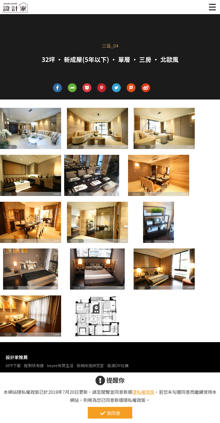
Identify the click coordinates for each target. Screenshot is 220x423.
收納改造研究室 (90, 365)
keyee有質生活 (60, 365)
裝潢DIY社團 (118, 365)
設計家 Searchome (15, 9)
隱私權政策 (143, 392)
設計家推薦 (17, 357)
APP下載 (13, 365)
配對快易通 (34, 365)
